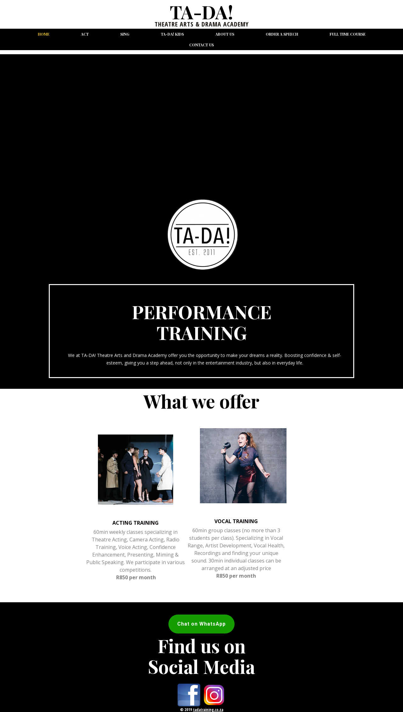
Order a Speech (282, 34)
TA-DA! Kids (172, 34)
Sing (124, 34)
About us (224, 34)
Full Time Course (348, 34)
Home (43, 34)
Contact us (201, 44)
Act (85, 34)
